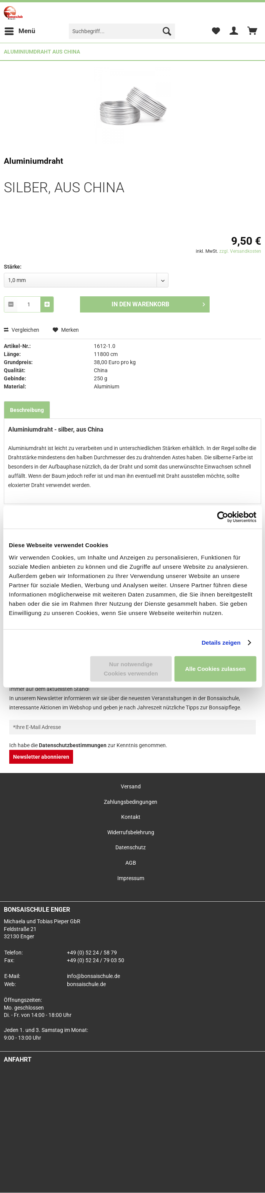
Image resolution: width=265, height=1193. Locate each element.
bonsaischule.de (86, 984)
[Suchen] (167, 31)
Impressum (130, 878)
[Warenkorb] (252, 31)
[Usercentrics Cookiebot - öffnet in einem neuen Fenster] (222, 517)
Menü (20, 30)
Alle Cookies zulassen (215, 668)
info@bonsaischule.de (93, 976)
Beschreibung (27, 410)
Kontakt (130, 817)
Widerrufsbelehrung (130, 832)
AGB (130, 863)
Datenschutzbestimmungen (73, 745)
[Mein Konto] (234, 31)
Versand (131, 786)
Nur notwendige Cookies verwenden (131, 668)
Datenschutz (130, 847)
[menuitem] (19, 31)
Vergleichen (21, 330)
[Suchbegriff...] (122, 31)
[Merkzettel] (215, 31)
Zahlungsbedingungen (130, 802)
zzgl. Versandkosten (240, 251)
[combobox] (28, 304)
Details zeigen (221, 642)
